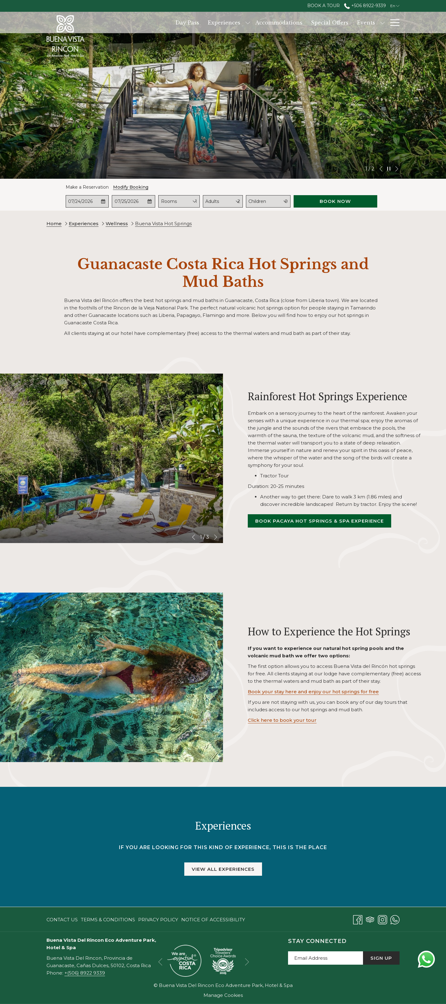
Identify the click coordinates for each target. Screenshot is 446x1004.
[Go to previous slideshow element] (381, 169)
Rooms (169, 201)
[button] (87, 201)
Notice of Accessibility (213, 920)
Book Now (335, 201)
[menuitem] (62, 920)
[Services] (370, 22)
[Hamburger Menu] (393, 22)
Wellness (117, 223)
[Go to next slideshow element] (397, 169)
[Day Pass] (156, 22)
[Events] (335, 22)
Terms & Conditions (108, 920)
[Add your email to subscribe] (325, 958)
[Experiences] (193, 22)
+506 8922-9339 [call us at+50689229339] (365, 5)
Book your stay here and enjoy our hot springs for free (313, 692)
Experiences (83, 223)
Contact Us (62, 920)
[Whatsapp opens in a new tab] (395, 919)
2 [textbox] (239, 201)
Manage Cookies (223, 995)
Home (54, 223)
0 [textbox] (286, 201)
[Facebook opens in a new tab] (357, 919)
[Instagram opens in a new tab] (382, 919)
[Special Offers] (299, 22)
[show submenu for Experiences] (217, 22)
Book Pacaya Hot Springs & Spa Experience (323, 523)
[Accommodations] (248, 22)
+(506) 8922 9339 (84, 973)
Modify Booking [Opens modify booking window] (130, 187)
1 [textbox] (196, 201)
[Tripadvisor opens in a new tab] (370, 919)
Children (257, 201)
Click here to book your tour (282, 720)
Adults (212, 201)
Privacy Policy (158, 920)
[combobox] (196, 201)
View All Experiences (223, 869)
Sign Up (381, 958)
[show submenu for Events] (351, 22)
